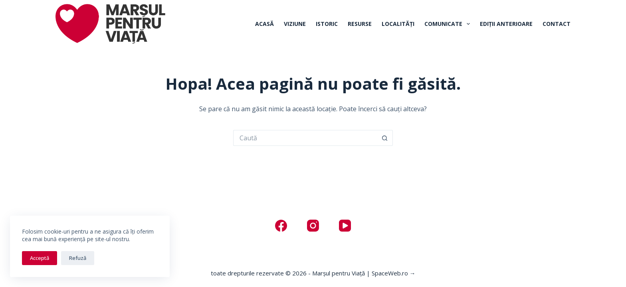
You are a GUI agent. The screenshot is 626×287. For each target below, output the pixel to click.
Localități (398, 24)
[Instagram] (313, 226)
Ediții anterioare (506, 24)
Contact (557, 24)
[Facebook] (281, 226)
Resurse (360, 24)
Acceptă (39, 257)
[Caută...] (305, 138)
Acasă (264, 24)
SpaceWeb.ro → (394, 273)
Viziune (295, 24)
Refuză (77, 257)
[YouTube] (345, 226)
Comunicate (448, 24)
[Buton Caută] (385, 138)
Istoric (327, 24)
